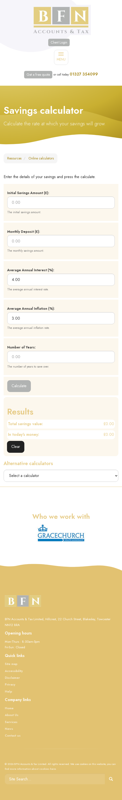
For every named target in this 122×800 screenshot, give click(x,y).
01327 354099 (84, 74)
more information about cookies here (33, 769)
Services (11, 722)
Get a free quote (38, 74)
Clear (15, 446)
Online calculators (41, 158)
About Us (11, 715)
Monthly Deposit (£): (23, 231)
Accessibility (14, 671)
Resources (14, 158)
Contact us (12, 735)
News (9, 728)
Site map (11, 664)
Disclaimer (12, 677)
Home (9, 708)
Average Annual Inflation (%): (31, 308)
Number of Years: (21, 347)
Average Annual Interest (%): (30, 270)
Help (8, 691)
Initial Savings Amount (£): (28, 192)
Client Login (59, 42)
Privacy (10, 684)
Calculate (19, 386)
